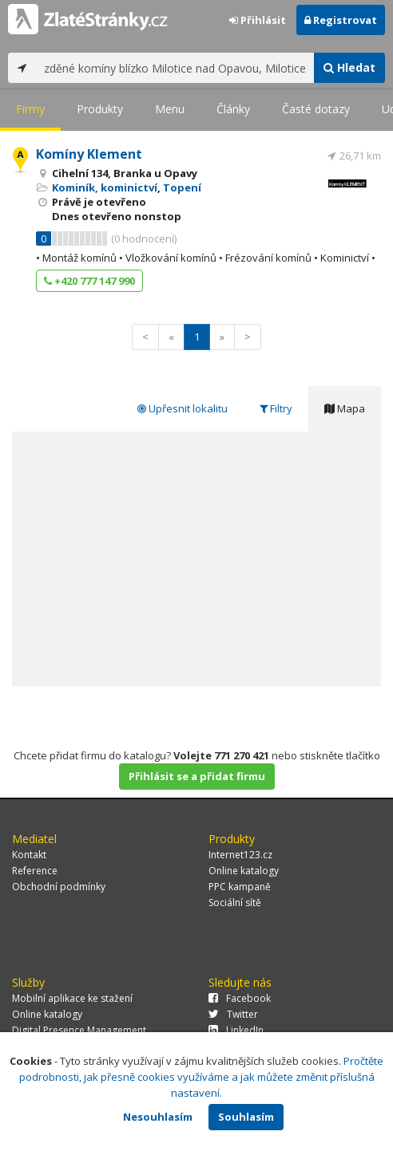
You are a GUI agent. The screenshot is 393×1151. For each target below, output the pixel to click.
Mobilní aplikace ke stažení (72, 998)
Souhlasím (246, 1117)
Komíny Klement (89, 154)
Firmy (30, 108)
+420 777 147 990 (89, 281)
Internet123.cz (240, 854)
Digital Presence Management (79, 1030)
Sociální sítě (234, 902)
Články (233, 108)
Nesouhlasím (158, 1117)
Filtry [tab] (276, 408)
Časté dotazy (316, 108)
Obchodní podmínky (58, 886)
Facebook (239, 998)
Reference (35, 870)
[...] (175, 68)
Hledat (349, 67)
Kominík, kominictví (104, 187)
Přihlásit (257, 20)
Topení (182, 187)
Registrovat (340, 20)
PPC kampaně (239, 886)
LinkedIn (236, 1030)
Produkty (100, 108)
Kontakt (29, 854)
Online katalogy (243, 870)
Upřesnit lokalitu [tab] (182, 408)
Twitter (233, 1014)
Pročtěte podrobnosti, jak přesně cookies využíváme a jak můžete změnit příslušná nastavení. (201, 1077)
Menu (170, 108)
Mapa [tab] (344, 408)
